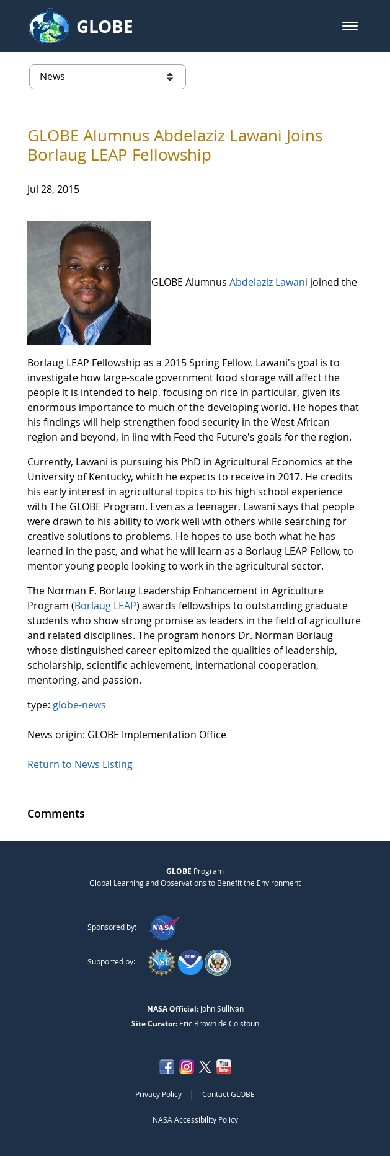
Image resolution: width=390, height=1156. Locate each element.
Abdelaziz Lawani (268, 282)
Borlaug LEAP (105, 605)
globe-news (79, 705)
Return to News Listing (80, 764)
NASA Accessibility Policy (195, 1119)
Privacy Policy (158, 1094)
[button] (350, 26)
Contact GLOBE (228, 1094)
